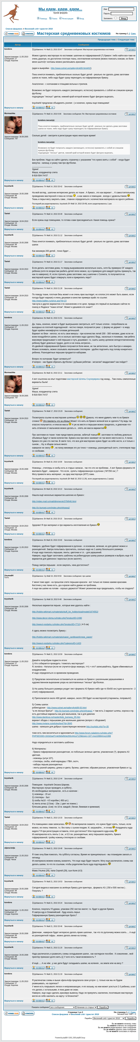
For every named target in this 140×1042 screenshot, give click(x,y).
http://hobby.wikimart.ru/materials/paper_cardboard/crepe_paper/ (62, 637)
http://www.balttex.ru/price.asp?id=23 (49, 301)
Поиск (53, 19)
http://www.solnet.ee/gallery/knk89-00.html (67, 707)
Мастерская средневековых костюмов (74, 33)
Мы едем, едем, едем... (60, 9)
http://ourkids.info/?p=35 (97, 726)
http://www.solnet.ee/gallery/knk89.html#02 (71, 68)
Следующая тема (126, 40)
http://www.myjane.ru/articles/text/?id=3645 (52, 723)
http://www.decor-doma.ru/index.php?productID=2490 (57, 618)
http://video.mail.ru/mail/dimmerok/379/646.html (54, 501)
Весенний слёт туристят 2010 (39, 29)
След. (133, 34)
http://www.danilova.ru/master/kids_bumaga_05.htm (56, 717)
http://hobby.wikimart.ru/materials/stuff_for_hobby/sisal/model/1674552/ (65, 612)
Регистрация (66, 19)
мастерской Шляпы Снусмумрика (83, 379)
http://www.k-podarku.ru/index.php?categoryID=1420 (56, 643)
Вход (80, 19)
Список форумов (14, 29)
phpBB (65, 1038)
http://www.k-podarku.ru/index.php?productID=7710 (56, 624)
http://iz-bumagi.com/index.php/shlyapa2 (51, 508)
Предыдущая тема (107, 40)
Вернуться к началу (13, 108)
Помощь (42, 19)
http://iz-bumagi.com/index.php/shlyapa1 (74, 711)
